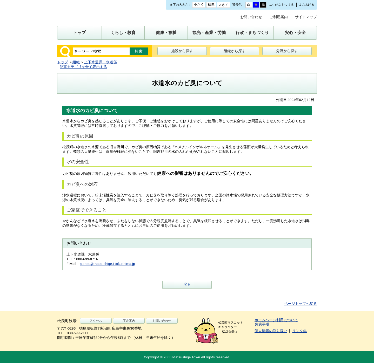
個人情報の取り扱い (271, 331)
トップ (62, 62)
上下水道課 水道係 (100, 62)
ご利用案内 (279, 17)
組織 (76, 62)
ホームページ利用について (276, 320)
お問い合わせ (251, 17)
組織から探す (234, 51)
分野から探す (287, 51)
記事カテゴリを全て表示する (83, 67)
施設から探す (182, 51)
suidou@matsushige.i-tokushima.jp (107, 264)
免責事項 (262, 324)
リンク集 (299, 331)
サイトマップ (306, 17)
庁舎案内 (129, 321)
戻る (187, 284)
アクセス (96, 321)
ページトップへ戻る (300, 304)
